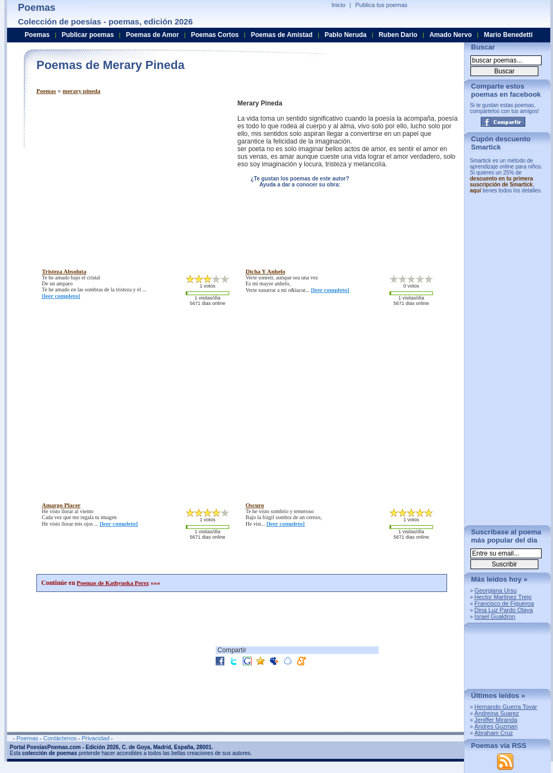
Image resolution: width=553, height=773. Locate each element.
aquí (475, 191)
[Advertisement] (127, 175)
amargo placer (61, 505)
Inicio (338, 5)
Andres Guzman (495, 726)
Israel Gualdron (494, 616)
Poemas (46, 91)
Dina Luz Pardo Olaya (503, 610)
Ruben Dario (398, 35)
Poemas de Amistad (282, 35)
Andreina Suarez (496, 713)
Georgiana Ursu (495, 590)
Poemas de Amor (152, 35)
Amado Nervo (450, 35)
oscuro (255, 505)
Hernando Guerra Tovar (505, 706)
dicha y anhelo (265, 271)
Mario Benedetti (508, 35)
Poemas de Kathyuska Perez (113, 582)
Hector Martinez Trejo (502, 597)
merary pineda (81, 91)
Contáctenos (60, 738)
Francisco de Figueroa (503, 603)
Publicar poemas (88, 35)
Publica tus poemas (381, 5)
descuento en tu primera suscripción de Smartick (501, 182)
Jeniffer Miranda (495, 719)
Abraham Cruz (493, 733)
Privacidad (95, 738)
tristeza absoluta (64, 271)
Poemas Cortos (214, 35)
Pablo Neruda (345, 35)
